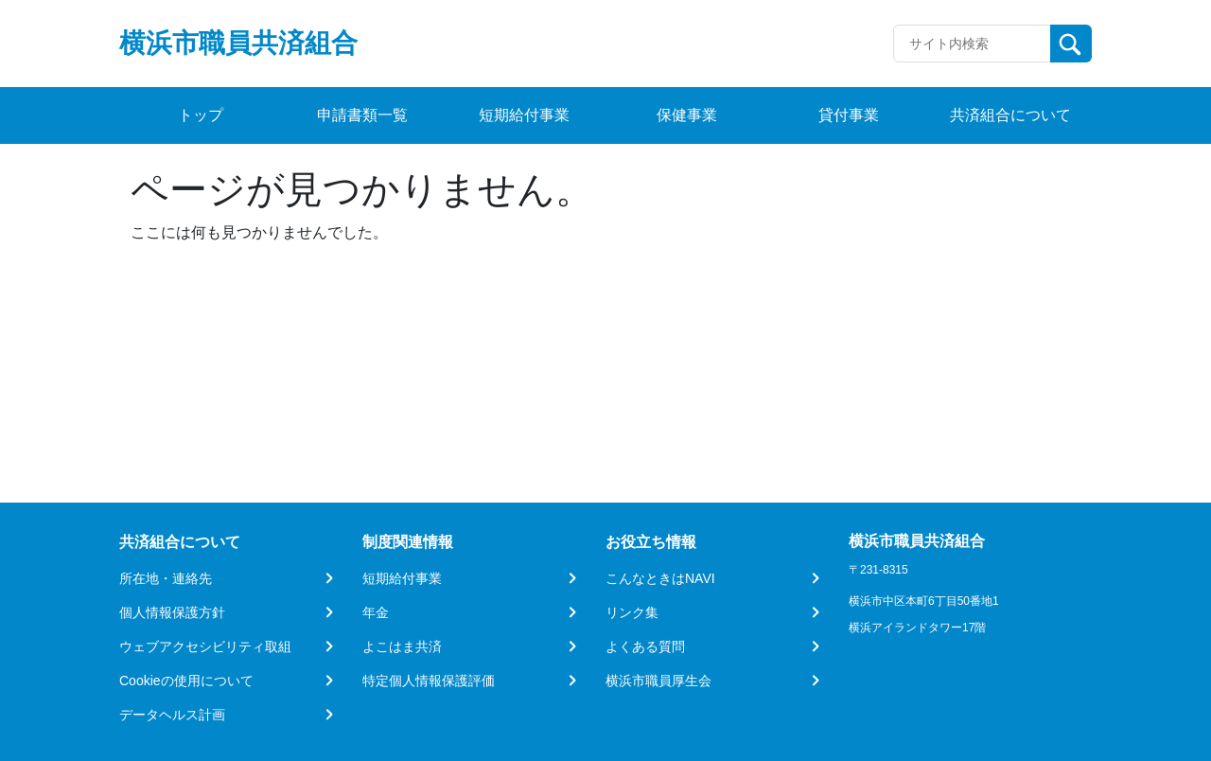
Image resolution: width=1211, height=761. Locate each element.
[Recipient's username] (972, 43)
